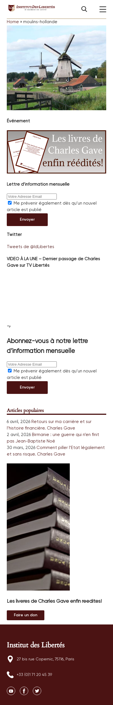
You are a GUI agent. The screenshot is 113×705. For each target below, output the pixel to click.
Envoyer (27, 220)
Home (13, 22)
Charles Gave (61, 428)
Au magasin (25, 615)
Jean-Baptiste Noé (35, 441)
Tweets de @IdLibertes (30, 247)
